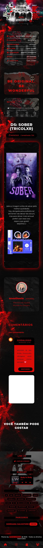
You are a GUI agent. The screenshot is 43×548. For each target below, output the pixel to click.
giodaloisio (24, 340)
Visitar (33, 524)
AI (6, 495)
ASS (11, 495)
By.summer (21, 510)
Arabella (11, 499)
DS (33, 135)
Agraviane (27, 495)
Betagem (34, 503)
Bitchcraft (22, 507)
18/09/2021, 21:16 (25, 342)
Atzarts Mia (31, 499)
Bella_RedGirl (23, 503)
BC (14, 503)
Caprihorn (32, 510)
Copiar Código (21, 461)
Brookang (11, 510)
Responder (25, 369)
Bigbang (12, 507)
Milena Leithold (15, 537)
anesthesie (26, 135)
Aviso (8, 503)
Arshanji (21, 499)
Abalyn (17, 495)
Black (31, 507)
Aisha (35, 495)
